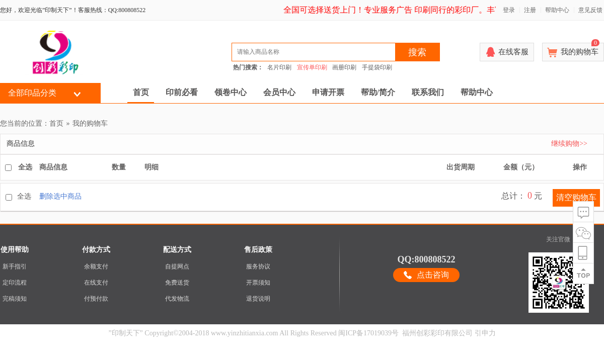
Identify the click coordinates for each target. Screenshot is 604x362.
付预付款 (96, 298)
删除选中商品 (60, 196)
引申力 (485, 333)
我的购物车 (580, 49)
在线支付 (96, 282)
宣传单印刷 (312, 67)
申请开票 (328, 92)
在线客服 (513, 52)
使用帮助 (15, 249)
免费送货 (177, 282)
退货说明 (258, 298)
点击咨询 (433, 274)
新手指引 (15, 266)
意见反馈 (590, 10)
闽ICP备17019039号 (368, 333)
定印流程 (15, 282)
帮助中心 (557, 10)
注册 (530, 10)
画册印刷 (344, 67)
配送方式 (177, 249)
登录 (509, 10)
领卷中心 (230, 92)
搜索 (417, 52)
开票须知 (258, 282)
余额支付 (96, 266)
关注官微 (558, 239)
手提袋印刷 (377, 67)
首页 (141, 92)
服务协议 (258, 266)
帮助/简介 (378, 92)
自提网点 (177, 266)
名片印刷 (279, 67)
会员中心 (279, 92)
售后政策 (258, 249)
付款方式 (96, 249)
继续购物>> (569, 143)
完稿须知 (15, 298)
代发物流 (177, 298)
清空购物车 (576, 197)
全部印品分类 (32, 92)
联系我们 (428, 92)
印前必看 (182, 92)
